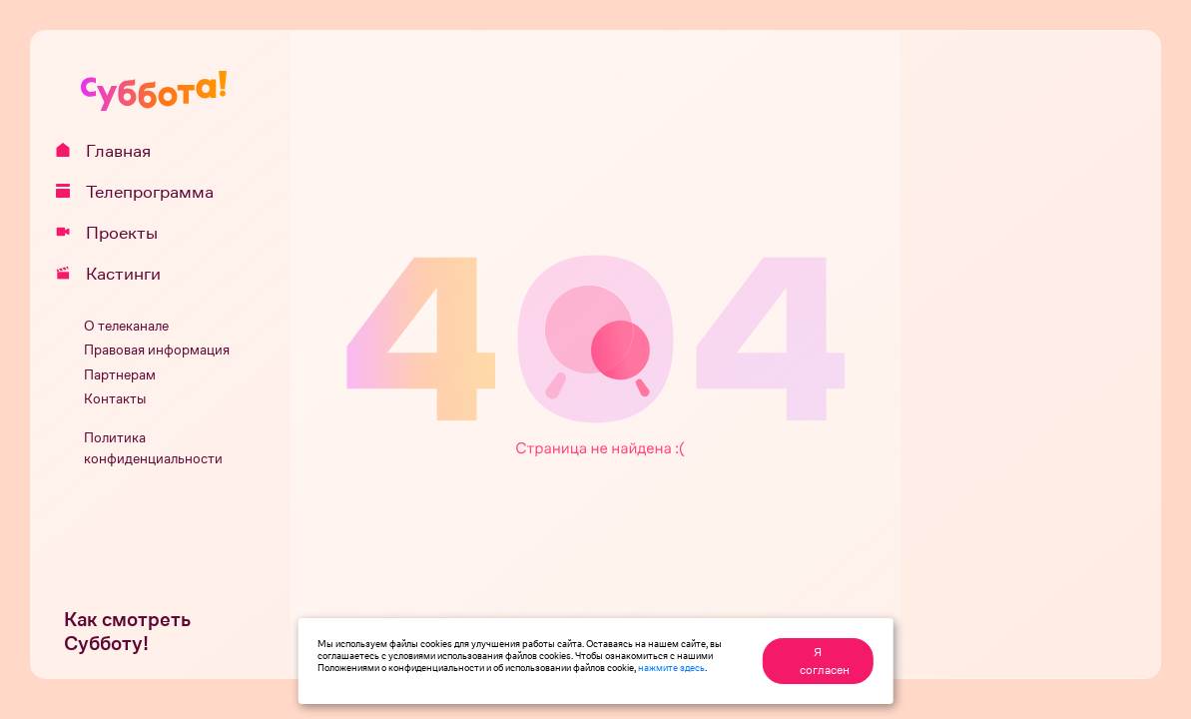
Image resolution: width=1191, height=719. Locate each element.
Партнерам (120, 374)
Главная (110, 151)
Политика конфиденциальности (153, 448)
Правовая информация (157, 350)
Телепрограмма (142, 192)
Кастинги (115, 274)
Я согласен (825, 661)
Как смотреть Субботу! (127, 631)
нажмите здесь (671, 667)
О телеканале (126, 326)
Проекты (114, 233)
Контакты (115, 398)
